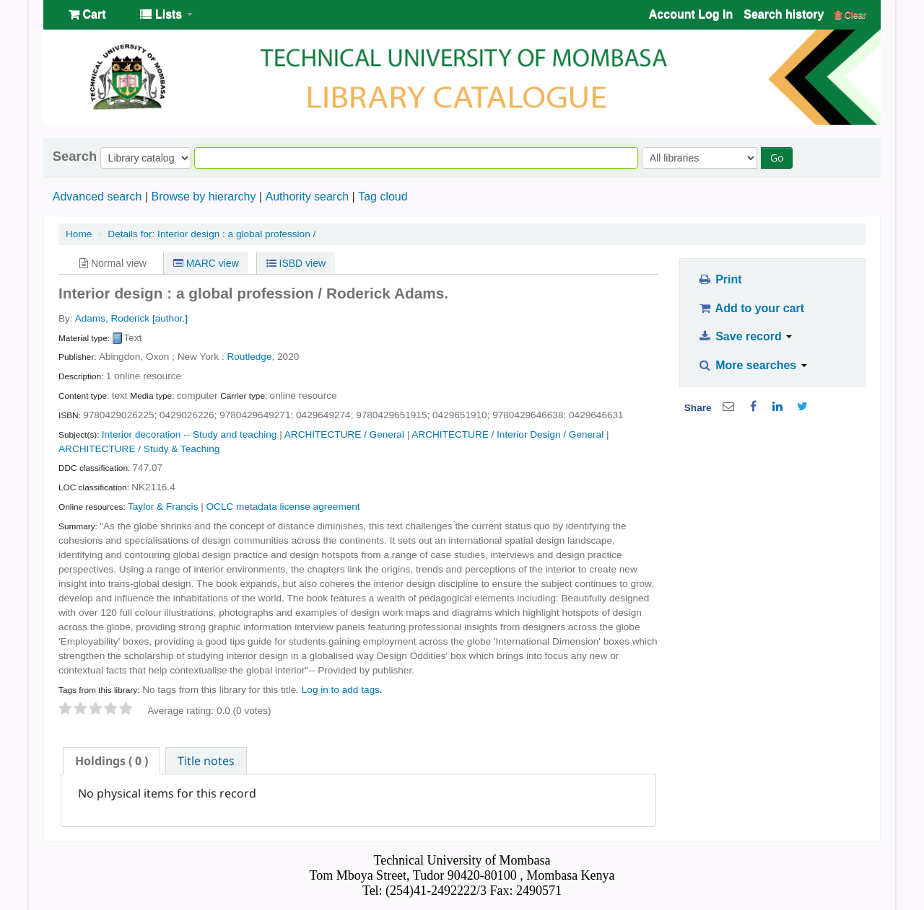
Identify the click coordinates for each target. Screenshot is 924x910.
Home (79, 234)
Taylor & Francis (163, 506)
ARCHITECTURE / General (344, 434)
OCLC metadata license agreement (283, 506)
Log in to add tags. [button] (342, 689)
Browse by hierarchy (203, 196)
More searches (752, 365)
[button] (87, 14)
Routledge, (250, 356)
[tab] (111, 760)
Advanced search (97, 196)
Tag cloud (383, 196)
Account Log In (691, 14)
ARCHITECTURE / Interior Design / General (507, 434)
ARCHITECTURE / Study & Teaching (138, 448)
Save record (744, 336)
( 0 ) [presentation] (111, 761)
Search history (784, 14)
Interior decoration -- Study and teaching (189, 434)
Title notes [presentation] (206, 761)
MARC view (206, 263)
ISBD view (296, 263)
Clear (850, 14)
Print (719, 279)
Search (75, 156)
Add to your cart (750, 308)
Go (776, 157)
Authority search (307, 196)
